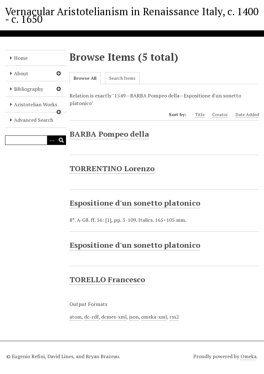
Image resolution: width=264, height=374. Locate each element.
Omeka (248, 356)
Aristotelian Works (35, 104)
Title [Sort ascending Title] (200, 114)
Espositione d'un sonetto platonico (134, 203)
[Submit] (61, 140)
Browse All (85, 78)
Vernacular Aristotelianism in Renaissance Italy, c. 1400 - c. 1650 (132, 15)
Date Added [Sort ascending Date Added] (247, 114)
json (134, 316)
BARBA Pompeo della (109, 134)
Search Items (122, 78)
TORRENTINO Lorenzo (112, 168)
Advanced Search (33, 119)
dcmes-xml (114, 316)
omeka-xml (154, 316)
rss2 (174, 316)
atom (75, 316)
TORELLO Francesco (107, 279)
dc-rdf (91, 316)
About (21, 73)
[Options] (51, 140)
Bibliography (28, 88)
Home (21, 57)
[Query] (35, 140)
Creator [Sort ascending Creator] (220, 114)
